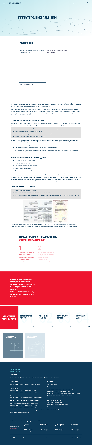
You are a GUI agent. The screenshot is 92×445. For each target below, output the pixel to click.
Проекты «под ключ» (52, 386)
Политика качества (25, 377)
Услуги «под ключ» (52, 384)
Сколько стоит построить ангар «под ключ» (58, 391)
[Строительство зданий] (64, 317)
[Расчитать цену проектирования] (13, 345)
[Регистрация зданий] (83, 317)
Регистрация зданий (72, 3)
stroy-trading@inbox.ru (29, 431)
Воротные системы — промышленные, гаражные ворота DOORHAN (27, 410)
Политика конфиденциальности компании (49, 437)
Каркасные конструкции (53, 409)
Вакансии (56, 377)
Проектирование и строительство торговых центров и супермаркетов (23, 387)
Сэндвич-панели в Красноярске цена (19, 412)
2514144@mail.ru (75, 431)
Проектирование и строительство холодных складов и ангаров (26, 397)
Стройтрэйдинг (15, 3)
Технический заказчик (49, 3)
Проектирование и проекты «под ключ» (57, 404)
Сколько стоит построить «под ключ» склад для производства (63, 393)
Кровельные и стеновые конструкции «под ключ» (60, 398)
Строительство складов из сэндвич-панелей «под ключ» (61, 389)
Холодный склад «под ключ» (54, 402)
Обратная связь (48, 377)
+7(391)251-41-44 (75, 429)
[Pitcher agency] (76, 437)
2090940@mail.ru (44, 431)
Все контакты (13, 428)
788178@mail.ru (59, 431)
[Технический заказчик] (46, 317)
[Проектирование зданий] (27, 317)
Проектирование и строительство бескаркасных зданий (24, 405)
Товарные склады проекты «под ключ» (57, 406)
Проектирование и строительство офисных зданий (23, 390)
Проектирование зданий (37, 3)
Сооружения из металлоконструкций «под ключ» (60, 395)
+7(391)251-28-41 (59, 429)
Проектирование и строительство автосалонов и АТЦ (23, 392)
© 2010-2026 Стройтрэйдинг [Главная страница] (15, 437)
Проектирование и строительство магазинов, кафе (23, 395)
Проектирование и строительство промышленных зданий (25, 384)
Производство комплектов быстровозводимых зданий (24, 403)
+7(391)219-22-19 (28, 429)
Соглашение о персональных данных (31, 437)
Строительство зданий (60, 3)
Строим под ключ (14, 377)
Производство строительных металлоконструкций (23, 407)
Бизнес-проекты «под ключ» (54, 400)
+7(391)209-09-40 (44, 429)
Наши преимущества (37, 377)
